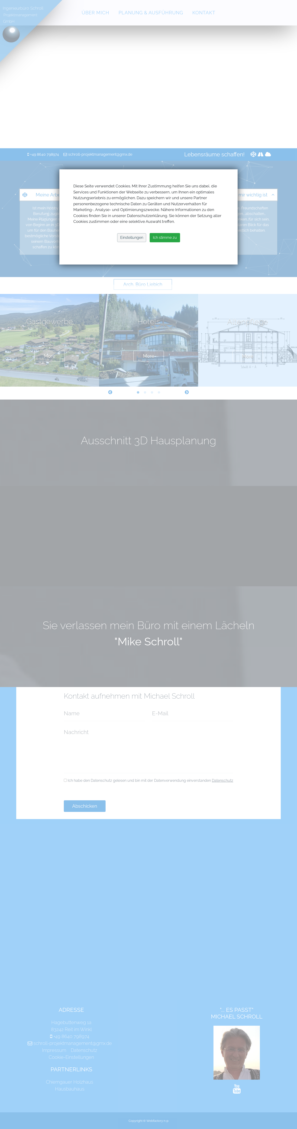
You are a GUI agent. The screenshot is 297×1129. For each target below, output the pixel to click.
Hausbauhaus (69, 1089)
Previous (110, 392)
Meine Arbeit (49, 195)
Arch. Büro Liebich (142, 284)
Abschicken (84, 806)
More (49, 356)
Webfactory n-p (157, 1121)
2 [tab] (145, 392)
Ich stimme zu (165, 237)
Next (186, 392)
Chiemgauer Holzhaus (69, 1082)
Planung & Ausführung (151, 13)
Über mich (95, 13)
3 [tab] (152, 392)
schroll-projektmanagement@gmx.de (100, 154)
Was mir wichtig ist (247, 195)
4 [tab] (159, 392)
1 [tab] (138, 392)
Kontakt (203, 13)
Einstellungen (131, 237)
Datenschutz (222, 780)
